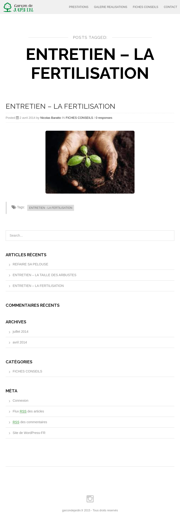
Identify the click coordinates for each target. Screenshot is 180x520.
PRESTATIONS (78, 7)
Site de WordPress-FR (29, 433)
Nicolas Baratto (50, 117)
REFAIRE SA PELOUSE (30, 264)
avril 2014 (20, 342)
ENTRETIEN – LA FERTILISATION (60, 106)
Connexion (20, 400)
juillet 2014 (20, 331)
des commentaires (30, 422)
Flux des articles (28, 411)
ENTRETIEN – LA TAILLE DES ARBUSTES (44, 275)
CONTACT (170, 7)
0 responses (104, 117)
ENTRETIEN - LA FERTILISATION (50, 207)
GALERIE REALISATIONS (110, 7)
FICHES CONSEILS (145, 7)
